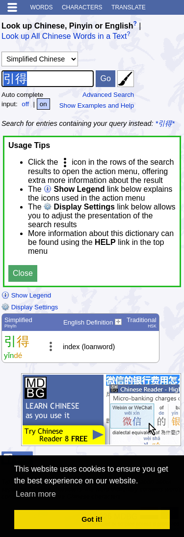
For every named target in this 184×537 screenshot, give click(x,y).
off (25, 104)
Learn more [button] (36, 494)
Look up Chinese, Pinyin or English (67, 26)
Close (23, 273)
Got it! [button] (91, 519)
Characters (82, 7)
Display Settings (29, 307)
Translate (128, 7)
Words (41, 7)
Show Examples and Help (96, 105)
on (43, 104)
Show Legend (26, 295)
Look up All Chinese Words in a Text (64, 36)
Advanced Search (108, 94)
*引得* (165, 123)
